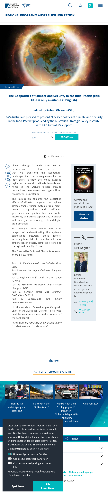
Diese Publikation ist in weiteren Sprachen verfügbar (54, 132)
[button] (4, 386)
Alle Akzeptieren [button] (48, 486)
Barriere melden (73, 475)
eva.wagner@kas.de (83, 302)
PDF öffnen (67, 137)
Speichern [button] (18, 486)
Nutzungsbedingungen (81, 472)
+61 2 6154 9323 (82, 311)
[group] (17, 399)
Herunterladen (84, 216)
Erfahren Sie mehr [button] (39, 448)
